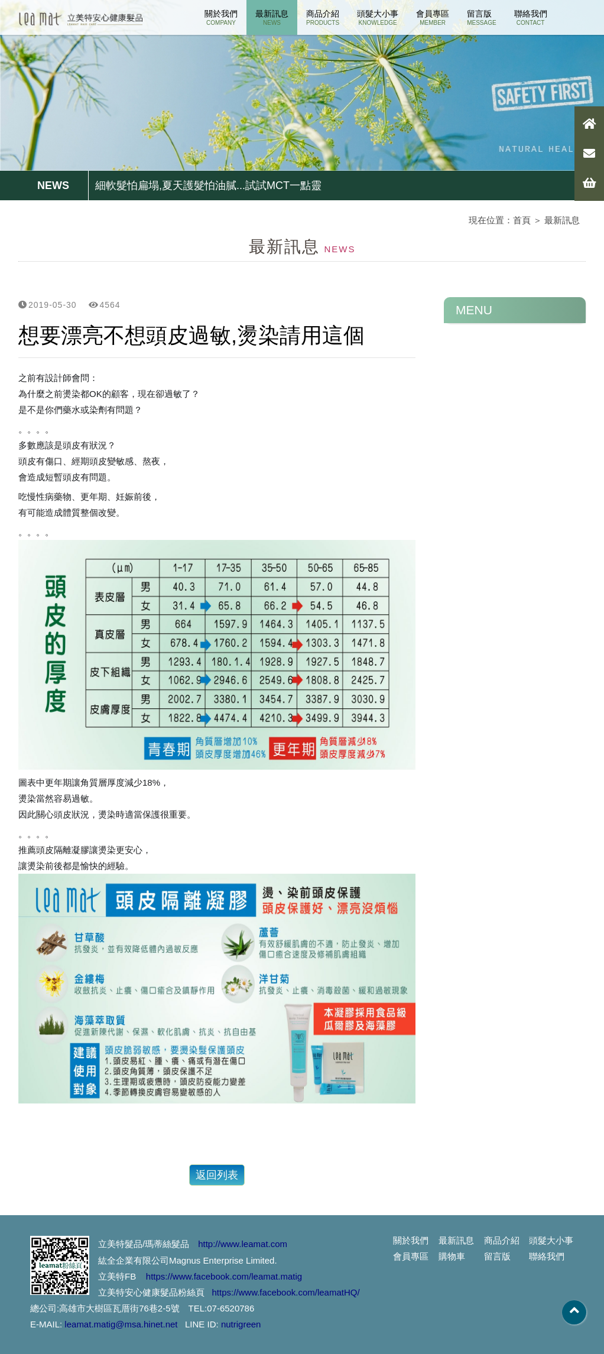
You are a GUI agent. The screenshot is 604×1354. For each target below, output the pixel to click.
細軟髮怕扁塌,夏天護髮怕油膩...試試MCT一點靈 (208, 185)
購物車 (452, 1256)
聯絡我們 (530, 17)
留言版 (481, 17)
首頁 (522, 220)
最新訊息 (271, 17)
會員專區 (432, 17)
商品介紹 (322, 17)
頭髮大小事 (377, 17)
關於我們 (221, 17)
